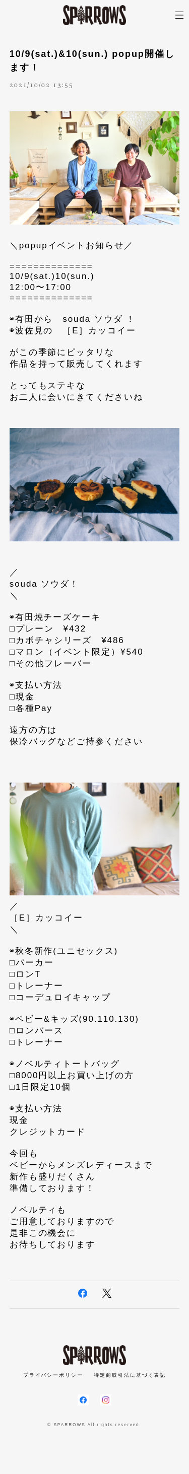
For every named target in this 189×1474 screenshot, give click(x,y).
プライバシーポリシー (53, 1375)
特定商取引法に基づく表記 (130, 1375)
